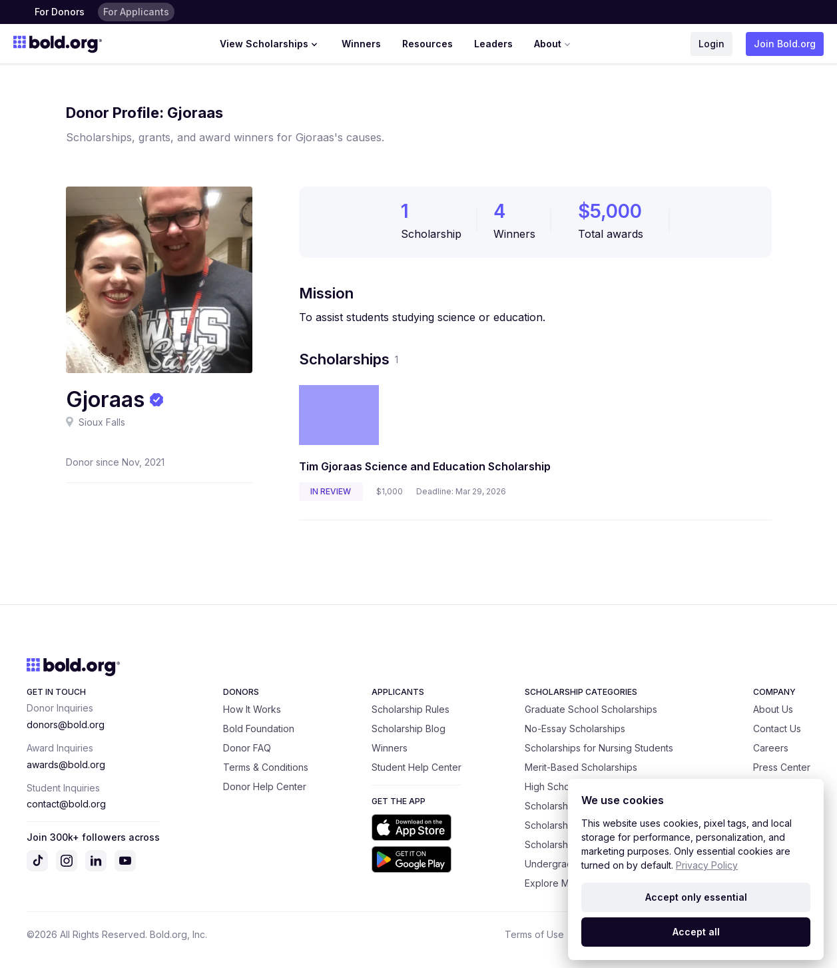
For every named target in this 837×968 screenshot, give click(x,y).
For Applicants (136, 11)
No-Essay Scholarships (575, 728)
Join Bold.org (785, 43)
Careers (770, 747)
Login (711, 43)
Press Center (781, 767)
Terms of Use (534, 934)
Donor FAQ (247, 747)
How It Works (252, 709)
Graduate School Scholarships (591, 709)
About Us (773, 709)
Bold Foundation (258, 728)
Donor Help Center (264, 786)
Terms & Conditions (265, 767)
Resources (427, 43)
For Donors (60, 11)
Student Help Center (416, 767)
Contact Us (777, 728)
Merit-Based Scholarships (581, 767)
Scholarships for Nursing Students (599, 747)
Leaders (493, 43)
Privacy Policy (707, 865)
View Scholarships (270, 44)
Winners (361, 43)
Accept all (696, 931)
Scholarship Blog (408, 728)
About (553, 44)
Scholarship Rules (410, 709)
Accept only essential (696, 897)
